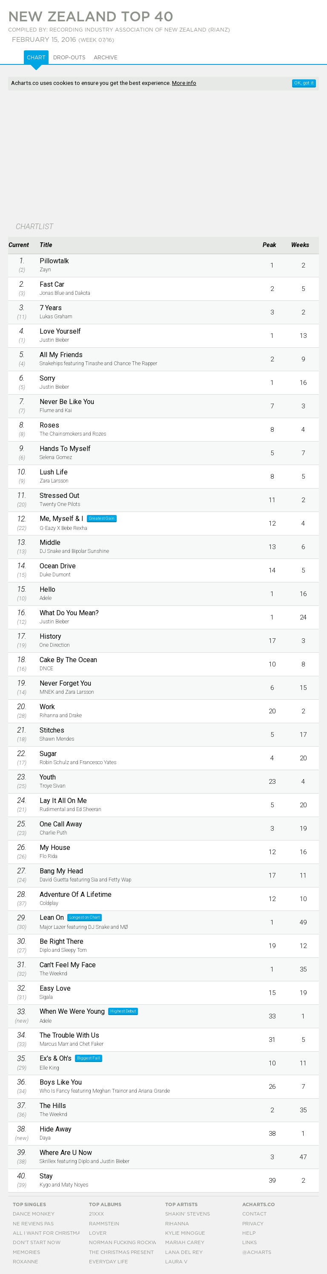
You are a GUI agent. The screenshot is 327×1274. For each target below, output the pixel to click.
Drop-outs (69, 57)
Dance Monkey (33, 1214)
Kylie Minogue (185, 1233)
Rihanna (177, 1224)
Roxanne (25, 1261)
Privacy (253, 1224)
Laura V (176, 1261)
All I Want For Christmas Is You (57, 1233)
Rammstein (104, 1224)
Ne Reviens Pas (33, 1224)
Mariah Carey (184, 1242)
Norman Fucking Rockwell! (128, 1242)
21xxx (96, 1214)
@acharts (256, 1252)
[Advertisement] (118, 157)
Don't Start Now (36, 1242)
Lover (97, 1233)
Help (248, 1233)
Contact (254, 1214)
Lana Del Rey (184, 1252)
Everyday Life (108, 1261)
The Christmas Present (121, 1252)
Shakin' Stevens (187, 1214)
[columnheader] (21, 245)
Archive (106, 57)
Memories (26, 1252)
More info (184, 82)
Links (249, 1242)
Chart (36, 57)
